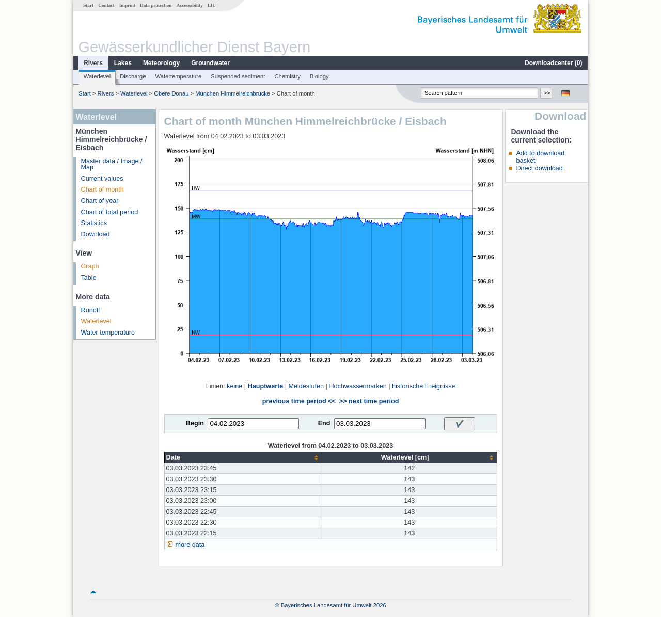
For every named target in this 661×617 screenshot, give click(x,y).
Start (88, 5)
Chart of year (100, 200)
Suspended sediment (238, 76)
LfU (212, 5)
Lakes (123, 63)
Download (95, 234)
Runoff (90, 310)
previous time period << (299, 401)
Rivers (93, 63)
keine (234, 386)
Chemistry (287, 76)
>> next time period (369, 401)
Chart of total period (109, 212)
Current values (102, 178)
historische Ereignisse (423, 386)
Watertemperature (178, 76)
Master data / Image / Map (112, 164)
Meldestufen (306, 386)
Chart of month (102, 189)
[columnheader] (243, 457)
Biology (319, 76)
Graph (90, 266)
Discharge (133, 76)
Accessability (190, 5)
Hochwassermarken (357, 386)
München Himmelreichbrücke (232, 93)
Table (89, 277)
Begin (195, 423)
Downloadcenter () (553, 63)
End (324, 423)
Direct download (539, 168)
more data (190, 544)
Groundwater (210, 63)
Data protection (155, 5)
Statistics (94, 223)
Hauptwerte (266, 386)
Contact (106, 5)
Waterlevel (97, 76)
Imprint (127, 5)
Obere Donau (171, 93)
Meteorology (161, 63)
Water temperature (108, 332)
